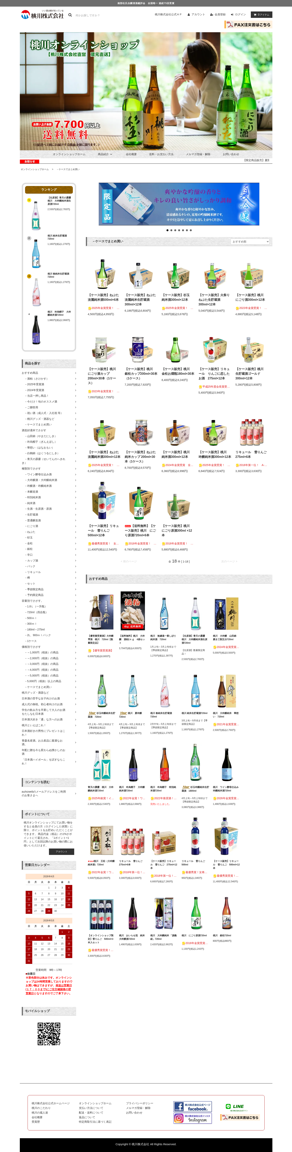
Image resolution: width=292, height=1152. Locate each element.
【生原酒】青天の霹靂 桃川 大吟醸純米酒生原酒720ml (60, 201)
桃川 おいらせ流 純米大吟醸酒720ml (132, 937)
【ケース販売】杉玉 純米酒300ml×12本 (177, 297)
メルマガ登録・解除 (198, 154)
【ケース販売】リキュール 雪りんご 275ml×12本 (163, 864)
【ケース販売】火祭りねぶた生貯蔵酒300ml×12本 (214, 299)
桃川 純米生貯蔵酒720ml (57, 237)
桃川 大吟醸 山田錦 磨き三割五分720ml (226, 638)
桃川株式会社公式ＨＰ (168, 14)
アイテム (260, 14)
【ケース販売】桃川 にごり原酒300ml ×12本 (177, 530)
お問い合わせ (231, 154)
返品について (87, 1117)
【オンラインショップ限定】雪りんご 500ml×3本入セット (100, 939)
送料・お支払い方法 (161, 154)
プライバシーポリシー (139, 1103)
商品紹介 (105, 154)
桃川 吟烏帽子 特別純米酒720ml (163, 789)
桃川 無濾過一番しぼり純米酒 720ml (163, 638)
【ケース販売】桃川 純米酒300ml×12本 (177, 454)
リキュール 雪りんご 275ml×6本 (251, 454)
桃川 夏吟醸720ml (130, 715)
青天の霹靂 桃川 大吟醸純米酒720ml (100, 789)
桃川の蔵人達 (40, 1112)
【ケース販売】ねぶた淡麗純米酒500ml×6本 (103, 297)
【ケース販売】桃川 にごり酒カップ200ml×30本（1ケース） (103, 376)
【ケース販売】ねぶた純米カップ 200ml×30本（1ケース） (140, 456)
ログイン (240, 14)
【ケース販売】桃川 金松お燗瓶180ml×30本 (178, 371)
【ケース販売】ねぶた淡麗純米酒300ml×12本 (104, 454)
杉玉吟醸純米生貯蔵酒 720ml (101, 715)
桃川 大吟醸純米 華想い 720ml (226, 715)
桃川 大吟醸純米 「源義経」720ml (163, 937)
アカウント (198, 14)
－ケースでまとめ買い (67, 169)
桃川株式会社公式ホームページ (51, 1103)
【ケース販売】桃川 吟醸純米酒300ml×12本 (215, 454)
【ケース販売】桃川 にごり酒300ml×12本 (251, 297)
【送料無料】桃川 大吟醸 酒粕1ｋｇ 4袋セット (132, 639)
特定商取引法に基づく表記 (95, 1121)
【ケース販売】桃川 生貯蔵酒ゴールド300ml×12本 (251, 373)
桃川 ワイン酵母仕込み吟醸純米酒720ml (226, 789)
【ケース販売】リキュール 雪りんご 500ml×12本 (103, 530)
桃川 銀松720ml (222, 935)
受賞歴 (36, 1121)
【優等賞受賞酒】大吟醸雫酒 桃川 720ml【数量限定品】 (100, 639)
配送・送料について (91, 1112)
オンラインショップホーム (69, 154)
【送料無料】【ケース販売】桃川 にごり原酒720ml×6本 (140, 530)
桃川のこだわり (41, 1107)
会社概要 (131, 154)
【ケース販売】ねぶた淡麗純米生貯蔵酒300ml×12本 (140, 299)
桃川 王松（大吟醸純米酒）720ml (101, 863)
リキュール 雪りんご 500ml (194, 863)
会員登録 (220, 14)
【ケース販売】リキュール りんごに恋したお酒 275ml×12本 (214, 373)
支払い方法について (91, 1107)
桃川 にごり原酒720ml (194, 935)
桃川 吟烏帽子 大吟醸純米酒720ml (59, 313)
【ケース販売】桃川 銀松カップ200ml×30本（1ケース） (141, 373)
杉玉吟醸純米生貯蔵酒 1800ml (195, 789)
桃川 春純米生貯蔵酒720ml (58, 275)
